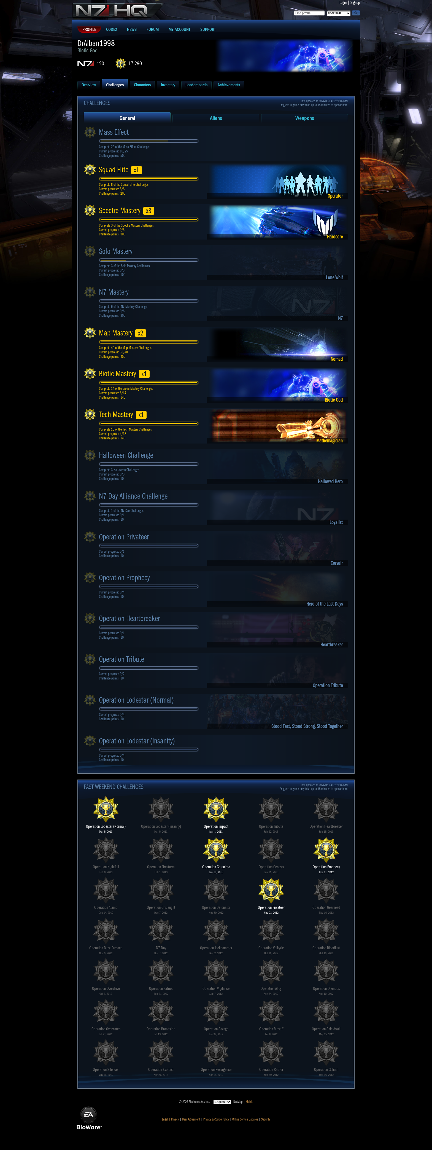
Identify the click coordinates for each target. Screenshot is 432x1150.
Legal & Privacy (170, 1119)
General (127, 118)
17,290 (135, 63)
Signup (355, 2)
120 (100, 63)
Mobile (249, 1102)
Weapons (304, 118)
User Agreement (191, 1119)
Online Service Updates (245, 1119)
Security (265, 1119)
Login (343, 2)
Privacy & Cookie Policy (216, 1119)
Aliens (216, 118)
